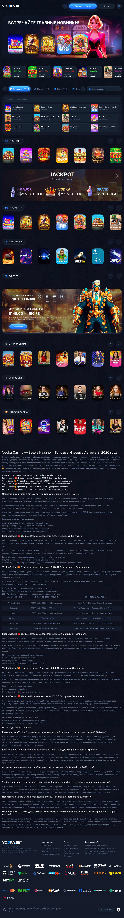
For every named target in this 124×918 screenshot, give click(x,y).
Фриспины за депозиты (50, 854)
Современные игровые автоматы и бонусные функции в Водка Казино (32, 475)
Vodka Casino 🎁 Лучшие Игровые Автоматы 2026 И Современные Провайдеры (37, 481)
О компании (46, 845)
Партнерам (68, 856)
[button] (4, 88)
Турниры (45, 851)
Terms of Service (102, 853)
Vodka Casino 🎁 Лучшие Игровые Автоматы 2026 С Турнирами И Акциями (35, 486)
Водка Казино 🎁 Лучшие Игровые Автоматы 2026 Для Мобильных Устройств (36, 484)
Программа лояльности (51, 848)
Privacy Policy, (90, 853)
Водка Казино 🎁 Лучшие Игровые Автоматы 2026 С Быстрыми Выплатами (34, 489)
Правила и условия (71, 845)
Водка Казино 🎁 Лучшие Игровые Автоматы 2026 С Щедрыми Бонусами (34, 478)
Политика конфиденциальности (71, 852)
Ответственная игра (71, 848)
